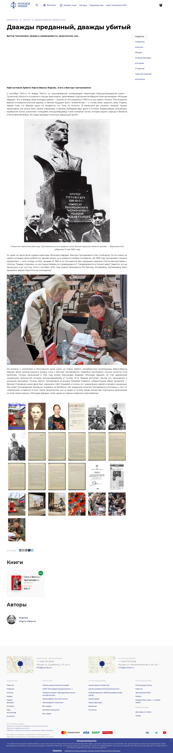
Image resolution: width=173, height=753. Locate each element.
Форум (138, 696)
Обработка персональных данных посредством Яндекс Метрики (30, 730)
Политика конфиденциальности (18, 728)
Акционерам (94, 699)
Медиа (138, 52)
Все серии (46, 714)
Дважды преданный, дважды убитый (50, 20)
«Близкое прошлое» (51, 710)
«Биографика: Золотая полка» (55, 699)
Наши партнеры (95, 703)
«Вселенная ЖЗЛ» (143, 693)
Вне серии (46, 706)
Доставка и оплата (143, 712)
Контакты (140, 79)
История (139, 63)
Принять (57, 750)
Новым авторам (143, 58)
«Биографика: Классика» (52, 703)
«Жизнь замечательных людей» (55, 685)
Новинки (139, 42)
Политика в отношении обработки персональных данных (27, 726)
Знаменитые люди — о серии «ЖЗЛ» (147, 701)
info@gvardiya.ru (44, 667)
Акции (138, 716)
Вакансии (93, 706)
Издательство (12, 20)
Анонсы (139, 47)
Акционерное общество (99, 685)
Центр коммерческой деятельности (104, 689)
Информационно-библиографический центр (105, 694)
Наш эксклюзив (143, 74)
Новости (26, 20)
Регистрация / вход (143, 685)
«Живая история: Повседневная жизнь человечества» (58, 694)
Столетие (139, 68)
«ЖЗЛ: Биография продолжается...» (57, 689)
